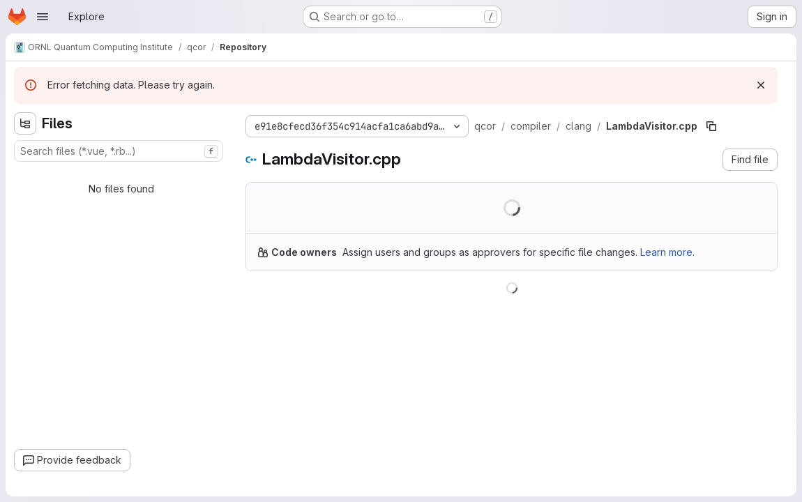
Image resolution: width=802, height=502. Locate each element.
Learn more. (667, 252)
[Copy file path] (711, 126)
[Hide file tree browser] (25, 123)
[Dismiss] (760, 85)
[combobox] (118, 151)
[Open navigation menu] (42, 17)
